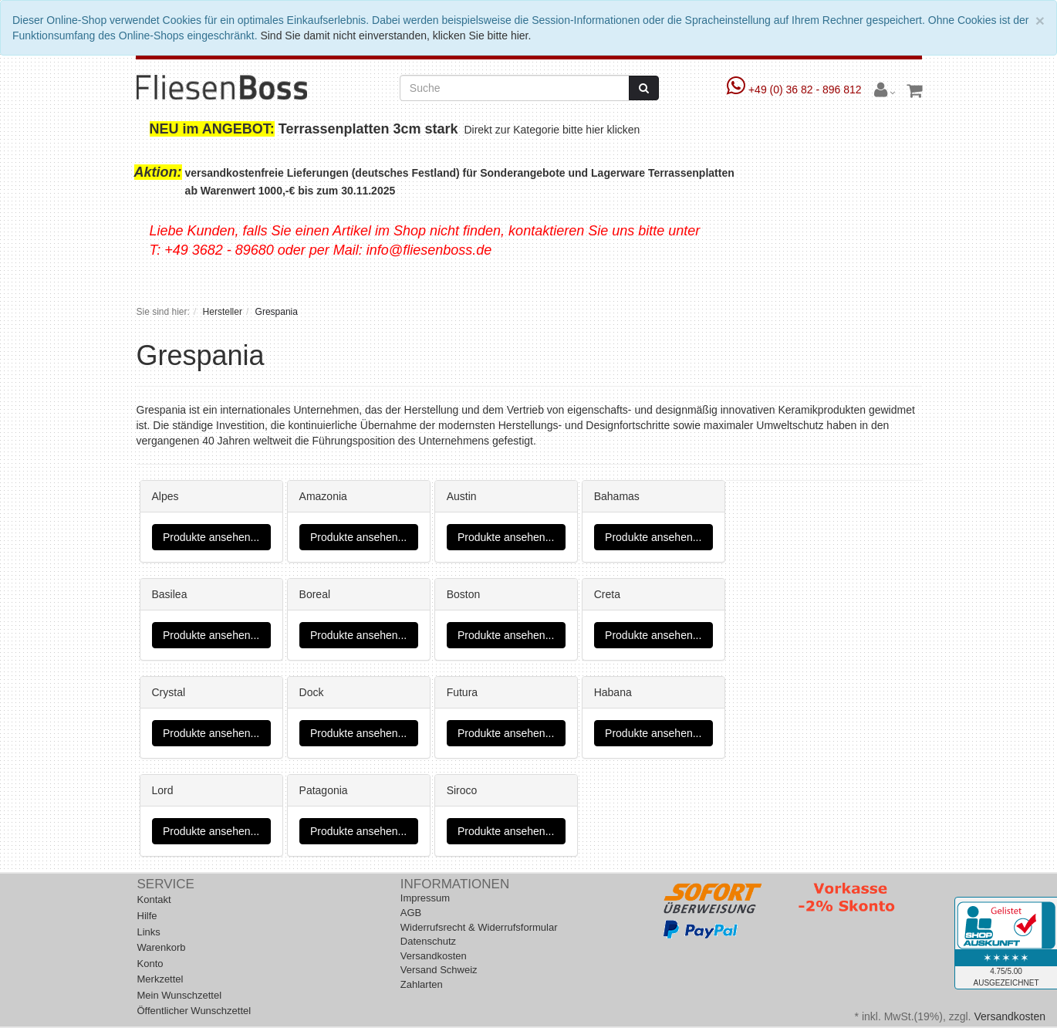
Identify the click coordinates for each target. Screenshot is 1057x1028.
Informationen (454, 884)
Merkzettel (160, 979)
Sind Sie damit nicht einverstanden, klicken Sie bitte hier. (395, 35)
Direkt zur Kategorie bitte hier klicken (554, 129)
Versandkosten (433, 956)
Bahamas (617, 496)
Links (148, 932)
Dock (311, 692)
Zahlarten (421, 984)
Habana (613, 692)
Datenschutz (428, 941)
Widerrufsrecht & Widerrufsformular (479, 927)
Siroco (462, 790)
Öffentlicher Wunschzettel (194, 1010)
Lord (163, 790)
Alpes (165, 496)
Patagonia (323, 790)
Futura (462, 692)
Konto (150, 963)
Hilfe (147, 915)
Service (165, 884)
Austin (462, 496)
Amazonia (323, 496)
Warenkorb (161, 947)
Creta (607, 594)
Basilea (169, 594)
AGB (410, 912)
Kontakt (154, 899)
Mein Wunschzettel (179, 995)
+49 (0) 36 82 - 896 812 (796, 89)
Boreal (314, 594)
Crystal (169, 692)
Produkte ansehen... (211, 537)
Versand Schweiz (439, 970)
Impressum (425, 898)
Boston (464, 594)
